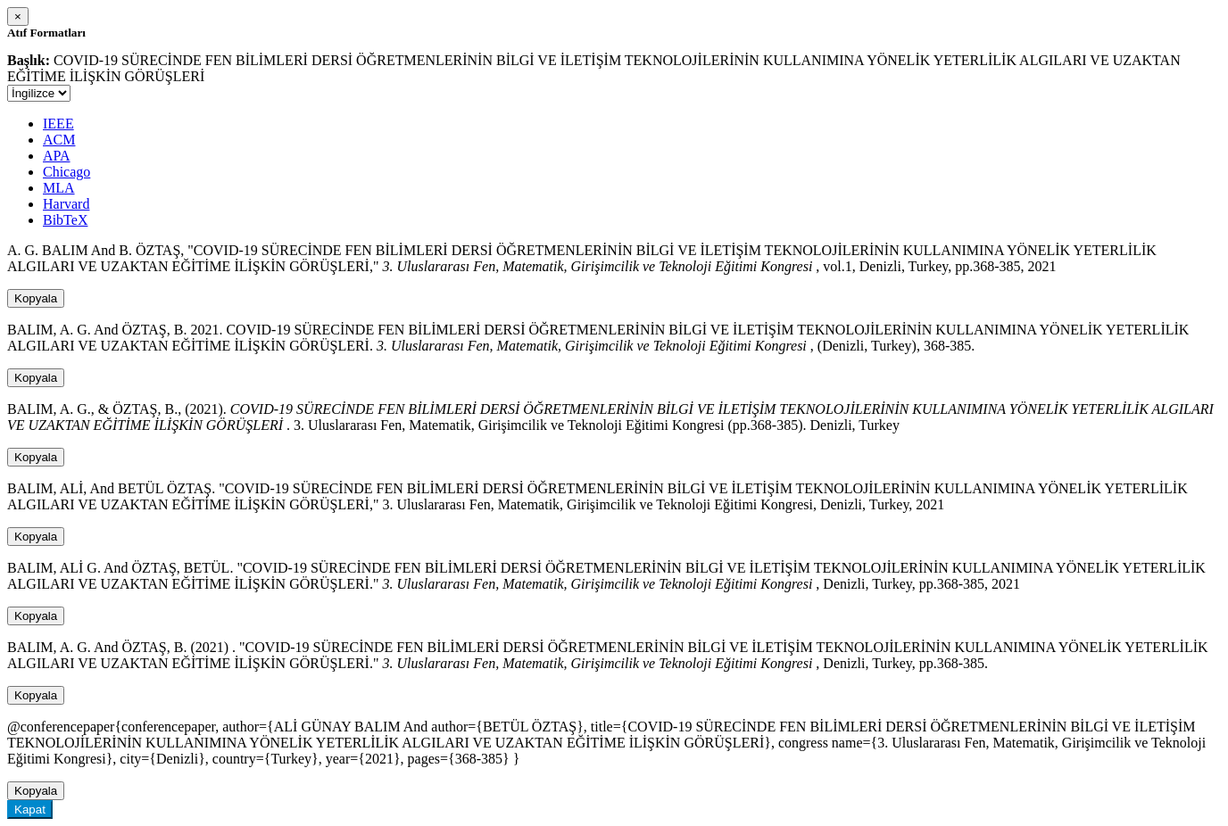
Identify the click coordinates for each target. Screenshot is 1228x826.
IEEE (58, 123)
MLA (59, 187)
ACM (59, 139)
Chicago (66, 171)
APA (57, 155)
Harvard (66, 203)
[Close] (18, 16)
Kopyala (35, 298)
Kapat (30, 809)
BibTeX (65, 219)
